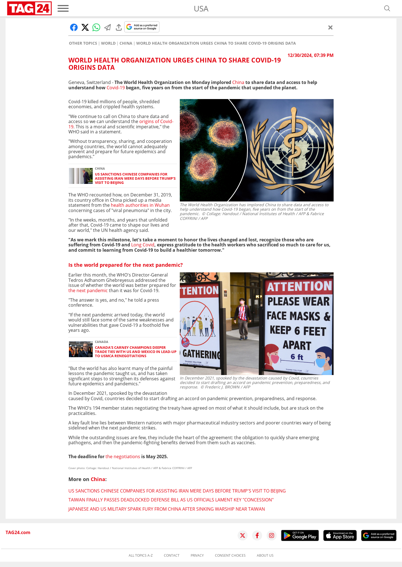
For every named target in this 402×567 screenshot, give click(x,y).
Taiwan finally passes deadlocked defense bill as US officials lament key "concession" (171, 500)
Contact (172, 556)
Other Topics (83, 43)
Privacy (197, 556)
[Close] (330, 27)
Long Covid (142, 245)
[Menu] (63, 8)
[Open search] (387, 8)
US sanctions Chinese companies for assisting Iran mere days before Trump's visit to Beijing (135, 178)
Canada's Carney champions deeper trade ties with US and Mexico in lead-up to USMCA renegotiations (135, 351)
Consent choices (230, 556)
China (125, 43)
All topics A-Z (141, 556)
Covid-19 (116, 88)
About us (265, 556)
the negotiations (123, 456)
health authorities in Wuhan (140, 205)
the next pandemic (88, 290)
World (108, 43)
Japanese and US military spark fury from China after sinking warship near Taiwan (166, 509)
